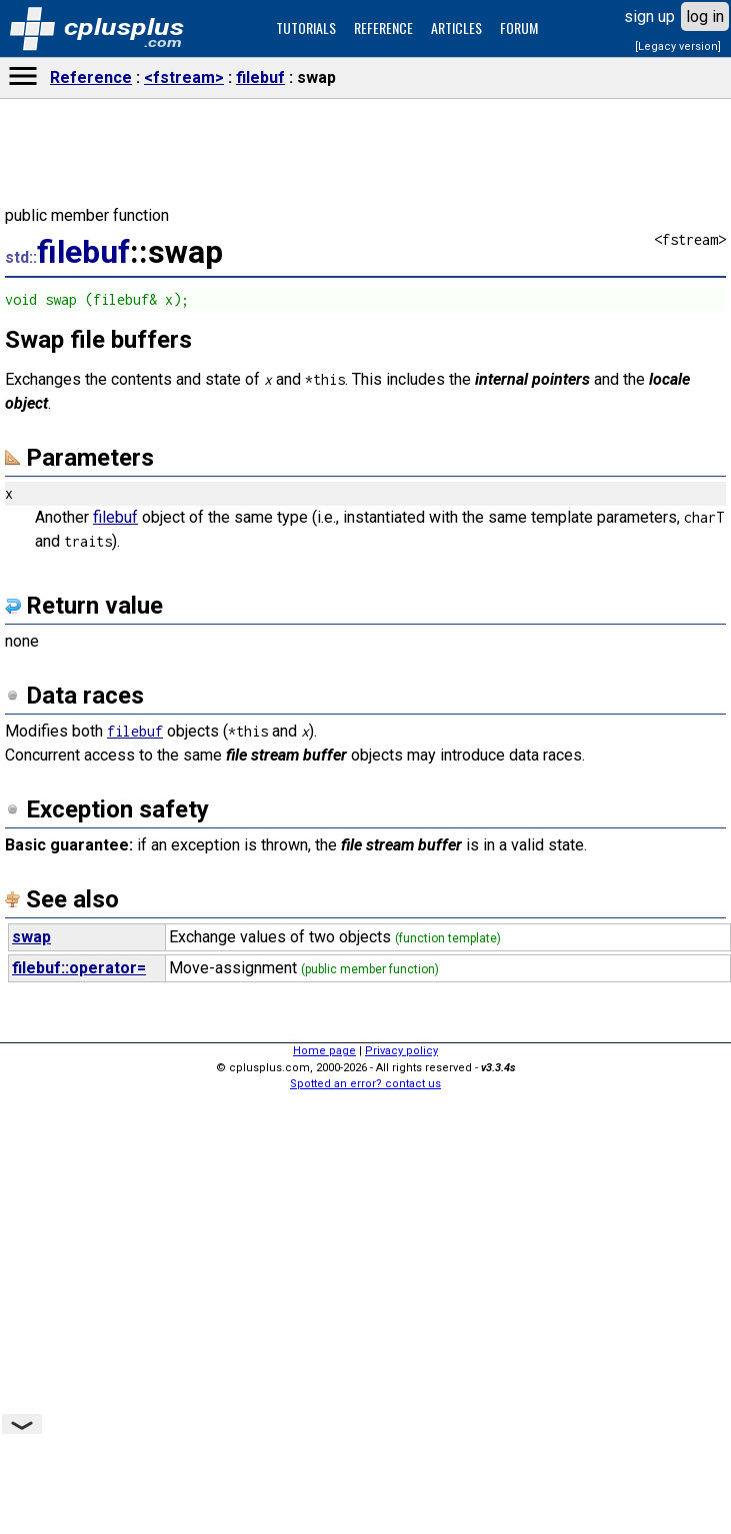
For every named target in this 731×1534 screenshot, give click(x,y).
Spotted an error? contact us (365, 1083)
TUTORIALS (306, 27)
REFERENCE (383, 27)
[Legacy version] (678, 46)
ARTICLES (456, 27)
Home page (324, 1050)
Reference (91, 77)
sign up (649, 16)
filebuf (260, 77)
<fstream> (184, 77)
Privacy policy (401, 1050)
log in (705, 16)
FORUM (519, 27)
